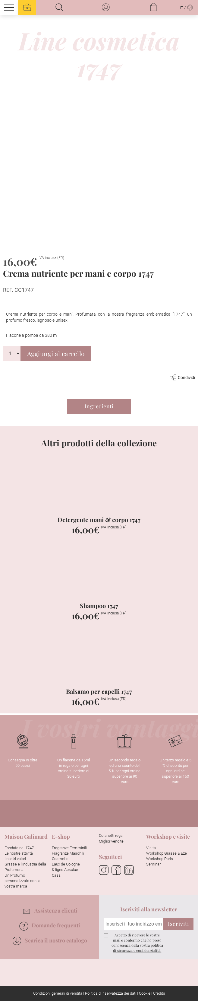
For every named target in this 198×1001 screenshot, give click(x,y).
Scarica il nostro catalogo (49, 940)
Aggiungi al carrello (56, 353)
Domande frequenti (49, 925)
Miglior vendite (111, 841)
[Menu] (9, 8)
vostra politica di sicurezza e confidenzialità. (138, 948)
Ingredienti (99, 406)
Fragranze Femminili (69, 848)
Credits (159, 993)
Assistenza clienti (50, 910)
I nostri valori (15, 858)
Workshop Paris (159, 858)
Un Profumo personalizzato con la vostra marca (22, 880)
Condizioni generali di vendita (57, 993)
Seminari (154, 864)
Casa (56, 875)
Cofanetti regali (111, 835)
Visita (151, 848)
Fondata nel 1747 (19, 848)
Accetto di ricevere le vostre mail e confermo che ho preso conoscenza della (137, 942)
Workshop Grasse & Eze (166, 853)
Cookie (144, 993)
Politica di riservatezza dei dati (110, 993)
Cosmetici (60, 858)
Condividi (182, 377)
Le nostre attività (19, 853)
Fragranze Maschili (68, 853)
